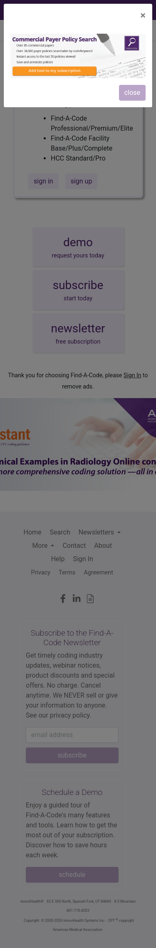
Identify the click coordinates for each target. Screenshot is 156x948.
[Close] (143, 15)
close (132, 93)
